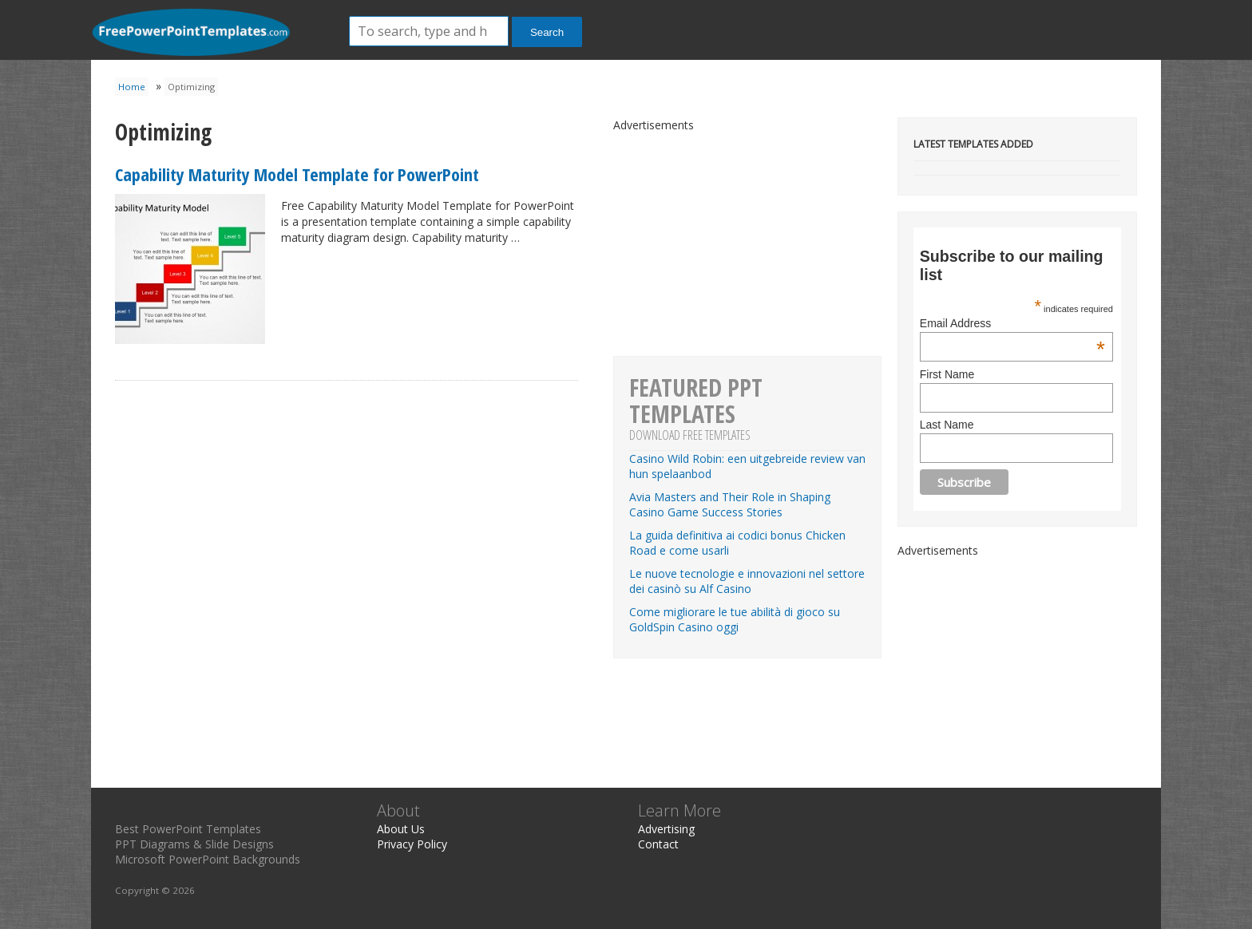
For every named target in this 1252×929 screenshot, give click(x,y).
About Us (401, 828)
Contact (658, 844)
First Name (947, 374)
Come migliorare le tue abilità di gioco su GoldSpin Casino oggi (734, 619)
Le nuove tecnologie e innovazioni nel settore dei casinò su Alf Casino (747, 581)
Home (131, 87)
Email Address (1012, 323)
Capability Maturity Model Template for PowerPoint (297, 174)
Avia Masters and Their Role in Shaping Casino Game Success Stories (729, 504)
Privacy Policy (412, 844)
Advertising (666, 828)
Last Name (947, 424)
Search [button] (547, 32)
